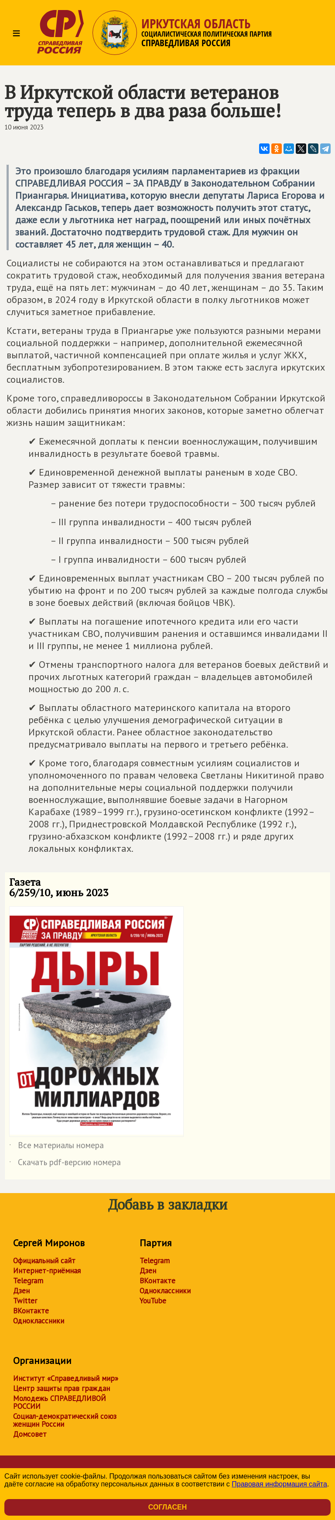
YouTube (153, 1301)
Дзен (21, 1291)
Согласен (167, 1507)
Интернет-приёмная (47, 1271)
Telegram (28, 1281)
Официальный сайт (44, 1261)
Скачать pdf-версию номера (65, 1164)
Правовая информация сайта (279, 1484)
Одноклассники (38, 1321)
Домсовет (30, 1434)
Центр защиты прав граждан (61, 1388)
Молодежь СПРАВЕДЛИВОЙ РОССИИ (59, 1402)
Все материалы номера (56, 1147)
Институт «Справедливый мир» (65, 1378)
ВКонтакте (31, 1311)
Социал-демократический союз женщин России (64, 1420)
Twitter (25, 1301)
